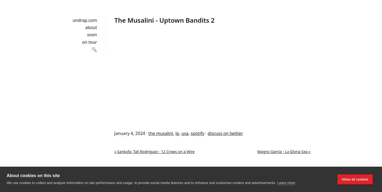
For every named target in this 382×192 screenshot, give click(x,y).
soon (92, 35)
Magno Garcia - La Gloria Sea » (284, 151)
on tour (89, 42)
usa (185, 133)
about (91, 27)
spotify (197, 133)
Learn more (286, 183)
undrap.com (85, 20)
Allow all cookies (355, 179)
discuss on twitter (225, 133)
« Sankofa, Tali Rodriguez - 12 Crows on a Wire (154, 151)
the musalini (160, 133)
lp (177, 133)
